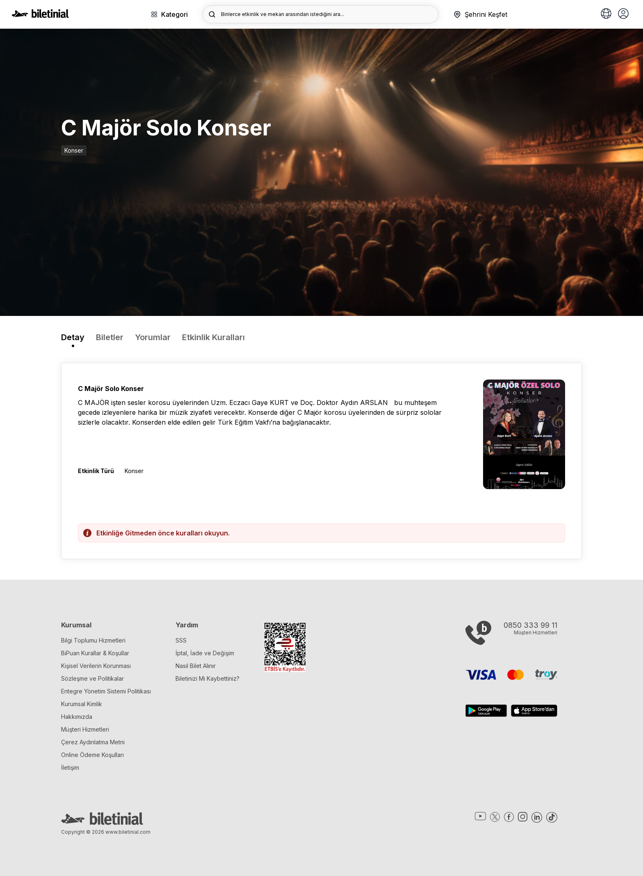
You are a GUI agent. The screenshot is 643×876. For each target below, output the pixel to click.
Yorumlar (153, 337)
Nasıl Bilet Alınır (196, 665)
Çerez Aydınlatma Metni (93, 742)
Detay (72, 337)
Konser (73, 150)
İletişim (70, 767)
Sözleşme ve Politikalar (92, 678)
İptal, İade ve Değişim (205, 653)
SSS (181, 640)
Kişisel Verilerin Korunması (96, 665)
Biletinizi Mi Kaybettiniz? (207, 678)
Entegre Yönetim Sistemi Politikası (106, 691)
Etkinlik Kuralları (213, 337)
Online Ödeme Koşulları (92, 754)
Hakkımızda (76, 716)
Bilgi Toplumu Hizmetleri (93, 640)
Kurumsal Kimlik (81, 703)
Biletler (109, 337)
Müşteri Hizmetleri (85, 729)
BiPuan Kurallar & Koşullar (95, 653)
